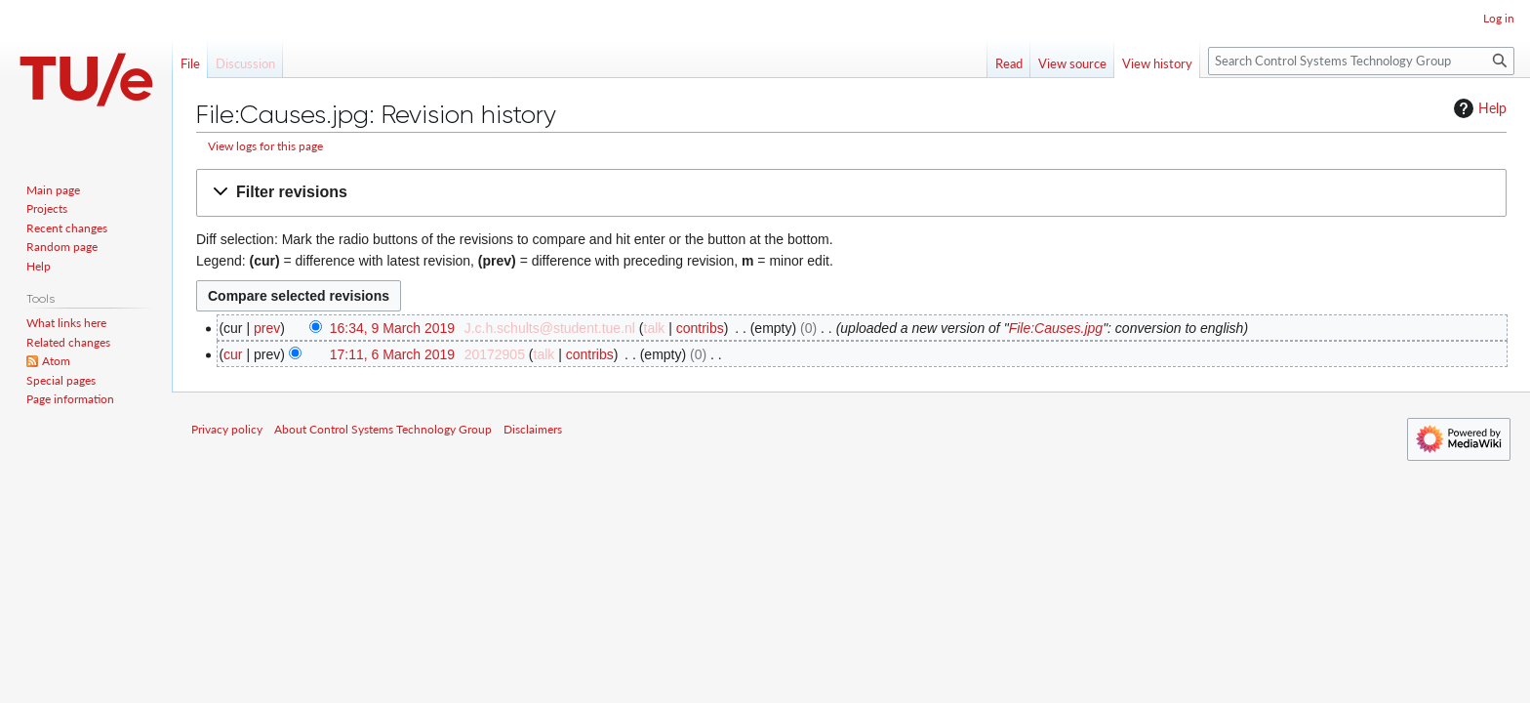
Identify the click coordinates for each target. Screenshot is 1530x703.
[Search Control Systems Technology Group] (1361, 61)
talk (654, 328)
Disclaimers (532, 429)
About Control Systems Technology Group (383, 429)
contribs (700, 328)
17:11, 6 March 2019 (392, 354)
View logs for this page (265, 146)
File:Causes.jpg (1056, 328)
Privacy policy (226, 429)
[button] (851, 193)
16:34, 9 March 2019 (392, 328)
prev (267, 328)
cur (232, 354)
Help (1478, 108)
